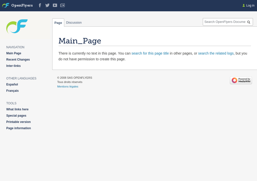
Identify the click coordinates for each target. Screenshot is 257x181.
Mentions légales (67, 86)
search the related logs (216, 53)
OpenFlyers (22, 6)
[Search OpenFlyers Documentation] (228, 21)
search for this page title (150, 53)
